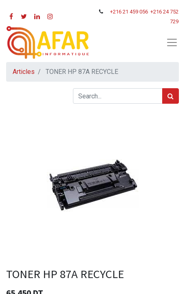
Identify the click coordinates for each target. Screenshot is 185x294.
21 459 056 (136, 12)
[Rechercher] (170, 96)
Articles (24, 72)
